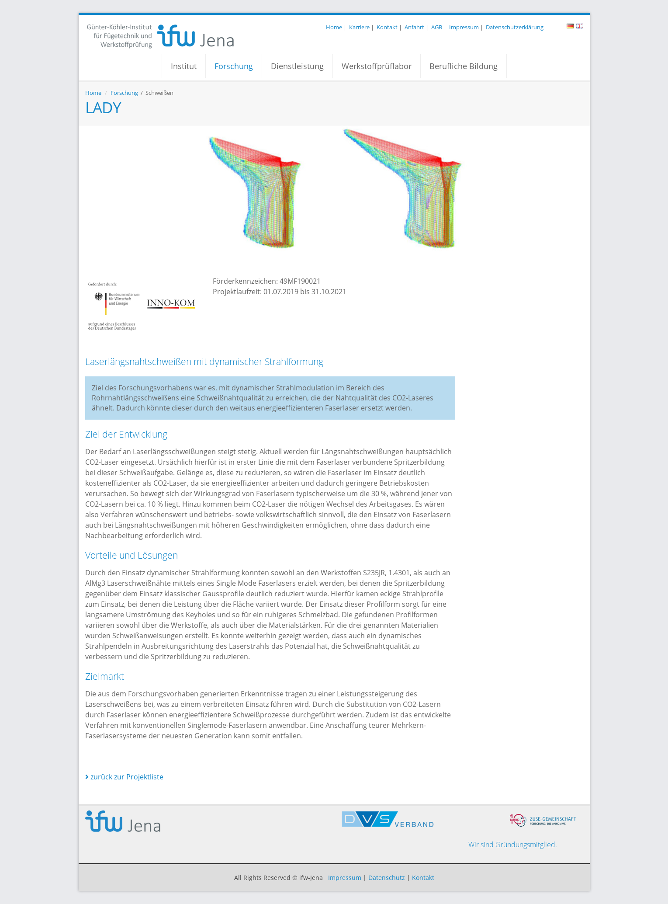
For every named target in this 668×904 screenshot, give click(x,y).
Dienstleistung (297, 66)
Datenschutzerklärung (514, 27)
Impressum (464, 27)
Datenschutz (386, 877)
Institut (184, 66)
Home (334, 27)
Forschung (234, 66)
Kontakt (387, 27)
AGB (436, 27)
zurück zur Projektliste (124, 777)
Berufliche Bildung (463, 66)
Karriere (359, 27)
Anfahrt (414, 27)
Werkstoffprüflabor (377, 66)
